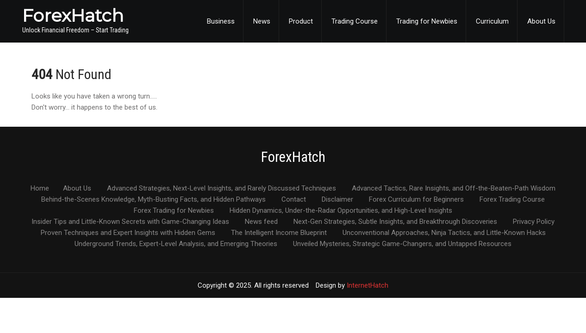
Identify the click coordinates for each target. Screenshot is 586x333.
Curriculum (492, 21)
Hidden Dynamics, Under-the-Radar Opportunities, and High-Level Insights (341, 211)
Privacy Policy (534, 222)
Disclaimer (337, 200)
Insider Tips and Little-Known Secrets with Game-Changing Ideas (130, 222)
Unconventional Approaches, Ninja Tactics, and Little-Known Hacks (444, 233)
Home (40, 188)
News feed (261, 222)
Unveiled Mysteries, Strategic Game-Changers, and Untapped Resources (402, 244)
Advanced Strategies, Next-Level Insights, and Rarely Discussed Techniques (221, 188)
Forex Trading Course (512, 200)
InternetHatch (367, 285)
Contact (293, 200)
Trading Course (354, 21)
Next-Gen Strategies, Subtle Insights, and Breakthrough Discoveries (395, 222)
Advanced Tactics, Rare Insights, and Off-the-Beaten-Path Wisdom (453, 188)
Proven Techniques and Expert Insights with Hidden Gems (128, 233)
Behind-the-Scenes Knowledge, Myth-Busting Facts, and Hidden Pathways (153, 200)
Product (301, 21)
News (261, 21)
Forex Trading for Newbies (174, 211)
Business (221, 21)
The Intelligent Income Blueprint (279, 233)
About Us (541, 21)
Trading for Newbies (426, 21)
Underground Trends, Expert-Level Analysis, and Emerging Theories (176, 244)
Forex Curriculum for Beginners (416, 200)
